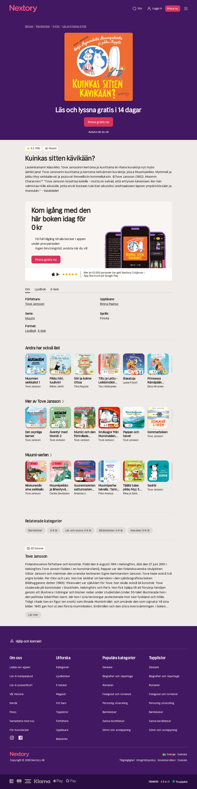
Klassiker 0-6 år (140, 530)
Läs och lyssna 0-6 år (74, 26)
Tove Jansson (35, 304)
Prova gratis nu (98, 122)
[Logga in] (154, 8)
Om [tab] (27, 289)
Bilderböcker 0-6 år (111, 530)
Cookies (182, 760)
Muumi (30, 318)
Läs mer (33, 615)
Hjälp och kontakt (26, 641)
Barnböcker (43, 26)
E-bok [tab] (55, 289)
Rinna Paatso (109, 304)
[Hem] (70, 8)
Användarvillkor (167, 760)
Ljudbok (30, 331)
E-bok (42, 331)
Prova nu (172, 8)
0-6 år (56, 26)
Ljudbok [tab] (40, 289)
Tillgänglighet (127, 760)
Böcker (29, 26)
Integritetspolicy (146, 760)
